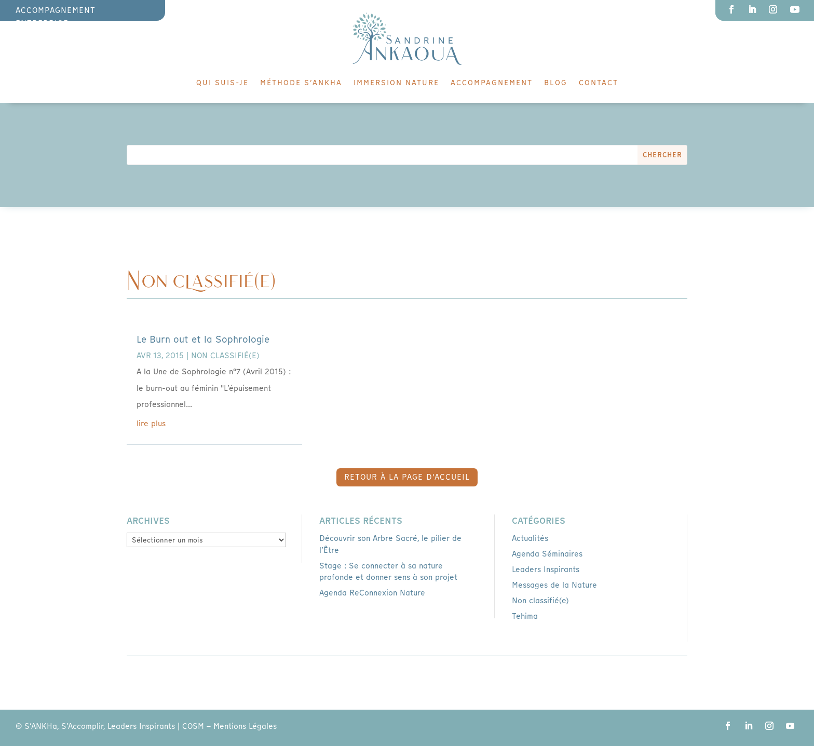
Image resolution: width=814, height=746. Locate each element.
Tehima (525, 616)
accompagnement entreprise (55, 17)
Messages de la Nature (554, 585)
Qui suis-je (222, 82)
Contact (598, 82)
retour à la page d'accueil (407, 477)
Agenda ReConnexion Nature (372, 593)
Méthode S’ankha (301, 82)
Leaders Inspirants (545, 569)
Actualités (530, 538)
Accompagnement (492, 82)
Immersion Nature (396, 82)
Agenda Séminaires (547, 554)
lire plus (151, 423)
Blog (555, 82)
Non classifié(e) (225, 355)
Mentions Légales (245, 726)
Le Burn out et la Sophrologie (203, 339)
